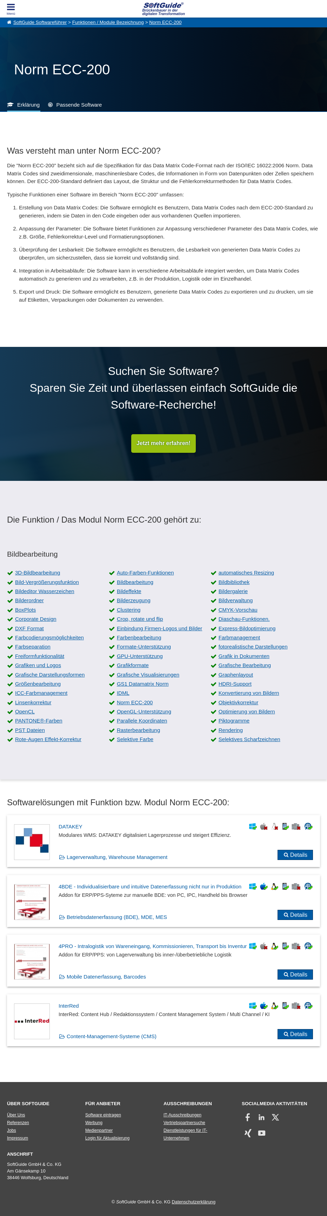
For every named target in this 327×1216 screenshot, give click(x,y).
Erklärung (28, 105)
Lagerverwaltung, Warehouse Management (117, 857)
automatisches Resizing (246, 573)
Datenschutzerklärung (193, 1202)
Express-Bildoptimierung (247, 628)
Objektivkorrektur (238, 702)
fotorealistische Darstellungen (253, 647)
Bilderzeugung (134, 601)
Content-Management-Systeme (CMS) (111, 1037)
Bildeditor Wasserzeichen (44, 591)
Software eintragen (103, 1115)
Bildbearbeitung (135, 582)
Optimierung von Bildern (247, 712)
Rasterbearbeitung (138, 730)
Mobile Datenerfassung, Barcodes (106, 977)
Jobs (11, 1130)
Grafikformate (133, 666)
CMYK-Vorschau (238, 610)
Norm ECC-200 (165, 22)
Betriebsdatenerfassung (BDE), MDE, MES (117, 917)
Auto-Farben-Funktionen (145, 573)
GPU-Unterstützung (140, 656)
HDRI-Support (235, 684)
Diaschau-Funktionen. (244, 619)
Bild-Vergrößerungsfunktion (47, 582)
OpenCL (25, 712)
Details (298, 855)
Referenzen (18, 1122)
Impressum (17, 1138)
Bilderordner (29, 601)
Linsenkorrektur (33, 702)
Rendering (231, 730)
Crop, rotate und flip (140, 619)
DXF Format (29, 628)
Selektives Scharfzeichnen (249, 740)
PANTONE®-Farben (38, 721)
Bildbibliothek (234, 582)
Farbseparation (33, 647)
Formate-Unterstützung (144, 647)
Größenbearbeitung (38, 684)
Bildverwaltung (236, 601)
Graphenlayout (236, 675)
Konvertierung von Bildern (249, 693)
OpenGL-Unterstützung (144, 712)
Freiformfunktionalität (39, 656)
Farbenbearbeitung (139, 637)
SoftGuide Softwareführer (40, 22)
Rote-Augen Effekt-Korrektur (48, 740)
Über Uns (16, 1115)
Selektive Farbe (135, 740)
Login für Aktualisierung (107, 1138)
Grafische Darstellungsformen (50, 675)
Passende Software (79, 105)
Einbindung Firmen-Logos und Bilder (159, 628)
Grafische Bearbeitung (245, 666)
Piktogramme (234, 721)
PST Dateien (30, 730)
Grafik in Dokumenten (244, 656)
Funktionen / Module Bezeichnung (108, 22)
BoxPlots (25, 610)
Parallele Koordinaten (142, 721)
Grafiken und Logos (38, 666)
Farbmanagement (239, 637)
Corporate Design (35, 619)
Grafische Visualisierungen (148, 675)
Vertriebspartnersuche (184, 1122)
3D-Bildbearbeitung (37, 573)
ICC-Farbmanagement (41, 693)
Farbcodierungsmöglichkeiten (49, 637)
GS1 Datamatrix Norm (143, 684)
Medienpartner (99, 1130)
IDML (123, 693)
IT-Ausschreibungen (182, 1115)
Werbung (93, 1122)
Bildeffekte (129, 591)
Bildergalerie (233, 591)
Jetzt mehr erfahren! (163, 443)
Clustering (129, 610)
